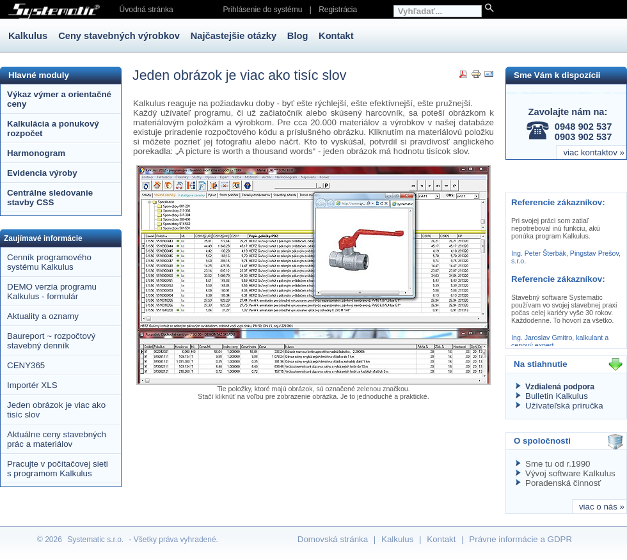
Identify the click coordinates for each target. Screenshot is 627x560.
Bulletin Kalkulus (556, 396)
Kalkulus (29, 36)
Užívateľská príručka (564, 405)
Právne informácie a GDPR (520, 539)
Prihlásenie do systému (262, 9)
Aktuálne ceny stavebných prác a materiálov (56, 439)
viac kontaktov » (593, 152)
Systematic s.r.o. (95, 539)
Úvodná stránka (146, 9)
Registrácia (338, 9)
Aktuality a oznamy (43, 316)
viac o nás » (601, 506)
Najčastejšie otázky (233, 36)
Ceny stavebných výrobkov (119, 36)
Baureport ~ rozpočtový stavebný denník (51, 340)
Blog (297, 36)
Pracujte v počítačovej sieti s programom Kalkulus (57, 468)
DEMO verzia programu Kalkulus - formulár (52, 291)
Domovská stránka (333, 539)
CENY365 (26, 365)
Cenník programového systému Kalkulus (49, 262)
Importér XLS (32, 385)
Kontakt (336, 36)
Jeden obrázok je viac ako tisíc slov (56, 409)
